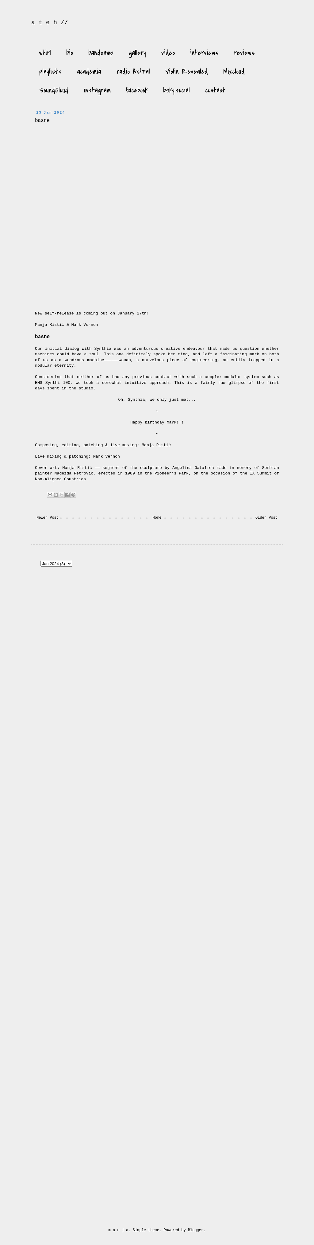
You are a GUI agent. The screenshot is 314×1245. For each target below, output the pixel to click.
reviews (244, 53)
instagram (97, 90)
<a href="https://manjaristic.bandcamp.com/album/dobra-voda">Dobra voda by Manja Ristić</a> (152, 1113)
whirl (45, 53)
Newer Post (47, 518)
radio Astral (133, 71)
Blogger (195, 1230)
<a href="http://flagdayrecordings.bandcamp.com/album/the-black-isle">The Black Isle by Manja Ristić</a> (152, 969)
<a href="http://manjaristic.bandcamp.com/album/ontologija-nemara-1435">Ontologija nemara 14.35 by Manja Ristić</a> (232, 1113)
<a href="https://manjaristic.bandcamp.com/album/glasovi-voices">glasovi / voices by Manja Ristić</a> (232, 824)
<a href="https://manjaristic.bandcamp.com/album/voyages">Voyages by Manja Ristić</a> (232, 1041)
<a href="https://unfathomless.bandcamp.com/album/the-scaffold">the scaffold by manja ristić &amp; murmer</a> (152, 679)
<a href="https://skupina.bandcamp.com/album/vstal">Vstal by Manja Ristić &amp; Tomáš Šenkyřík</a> (71, 679)
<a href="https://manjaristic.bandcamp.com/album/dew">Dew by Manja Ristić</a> (232, 679)
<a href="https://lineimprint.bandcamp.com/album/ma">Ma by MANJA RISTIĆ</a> (71, 751)
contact (215, 90)
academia (89, 71)
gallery (137, 53)
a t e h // (49, 22)
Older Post (266, 518)
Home (157, 518)
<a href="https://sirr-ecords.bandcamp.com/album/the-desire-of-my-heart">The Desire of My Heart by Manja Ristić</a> (71, 1113)
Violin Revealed (186, 71)
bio (69, 53)
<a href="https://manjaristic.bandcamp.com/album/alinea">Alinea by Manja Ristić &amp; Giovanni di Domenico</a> (152, 824)
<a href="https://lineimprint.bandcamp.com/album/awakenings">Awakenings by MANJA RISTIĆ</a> (152, 751)
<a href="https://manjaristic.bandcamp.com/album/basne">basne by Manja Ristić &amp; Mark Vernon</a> (119, 213)
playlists (50, 71)
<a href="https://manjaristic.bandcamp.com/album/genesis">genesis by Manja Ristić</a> (71, 607)
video (168, 53)
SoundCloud (53, 90)
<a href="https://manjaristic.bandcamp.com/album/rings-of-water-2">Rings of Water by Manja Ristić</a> (232, 969)
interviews (204, 53)
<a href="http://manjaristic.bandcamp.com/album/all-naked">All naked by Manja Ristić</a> (232, 1186)
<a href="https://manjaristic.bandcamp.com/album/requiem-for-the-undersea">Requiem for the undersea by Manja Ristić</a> (71, 969)
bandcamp (100, 53)
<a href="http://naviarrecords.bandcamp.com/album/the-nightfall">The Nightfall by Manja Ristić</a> (71, 1041)
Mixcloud (234, 71)
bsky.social (176, 90)
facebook (137, 90)
